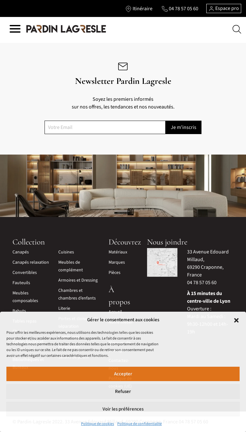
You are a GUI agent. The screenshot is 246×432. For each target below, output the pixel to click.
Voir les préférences (123, 409)
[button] (236, 320)
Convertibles (24, 272)
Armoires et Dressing (78, 280)
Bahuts (19, 311)
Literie (64, 308)
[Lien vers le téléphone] (179, 8)
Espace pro (224, 8)
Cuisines (66, 252)
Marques (117, 262)
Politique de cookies (97, 424)
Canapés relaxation (30, 262)
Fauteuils (21, 283)
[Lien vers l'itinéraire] (138, 8)
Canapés (20, 252)
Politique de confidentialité (139, 424)
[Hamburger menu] (15, 30)
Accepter (123, 374)
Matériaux (118, 252)
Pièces (114, 272)
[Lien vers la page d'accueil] (66, 29)
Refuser (123, 391)
